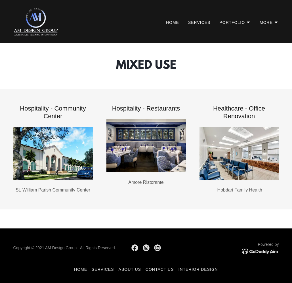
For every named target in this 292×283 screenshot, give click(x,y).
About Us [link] (130, 269)
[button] (235, 22)
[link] (36, 21)
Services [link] (199, 22)
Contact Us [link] (160, 269)
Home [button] (80, 269)
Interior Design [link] (198, 269)
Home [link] (172, 22)
